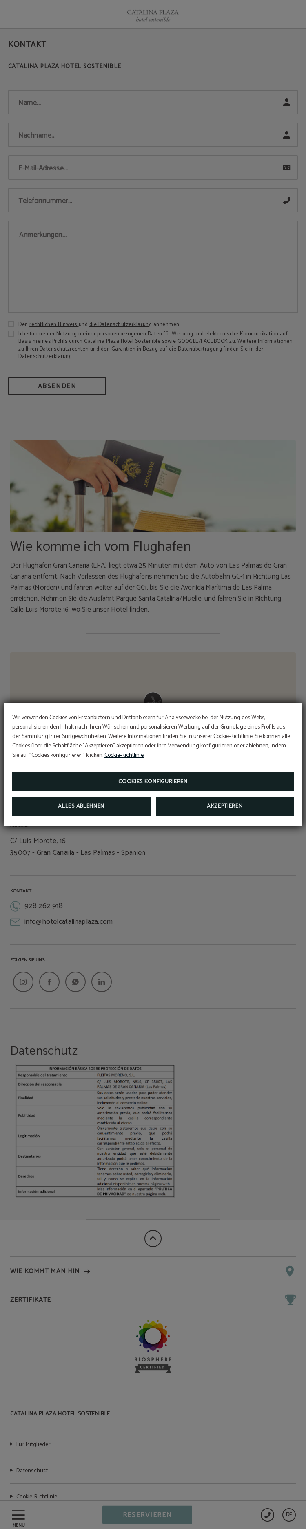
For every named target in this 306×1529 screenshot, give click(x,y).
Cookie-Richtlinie (124, 755)
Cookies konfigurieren (153, 782)
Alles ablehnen (81, 806)
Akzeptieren (225, 806)
